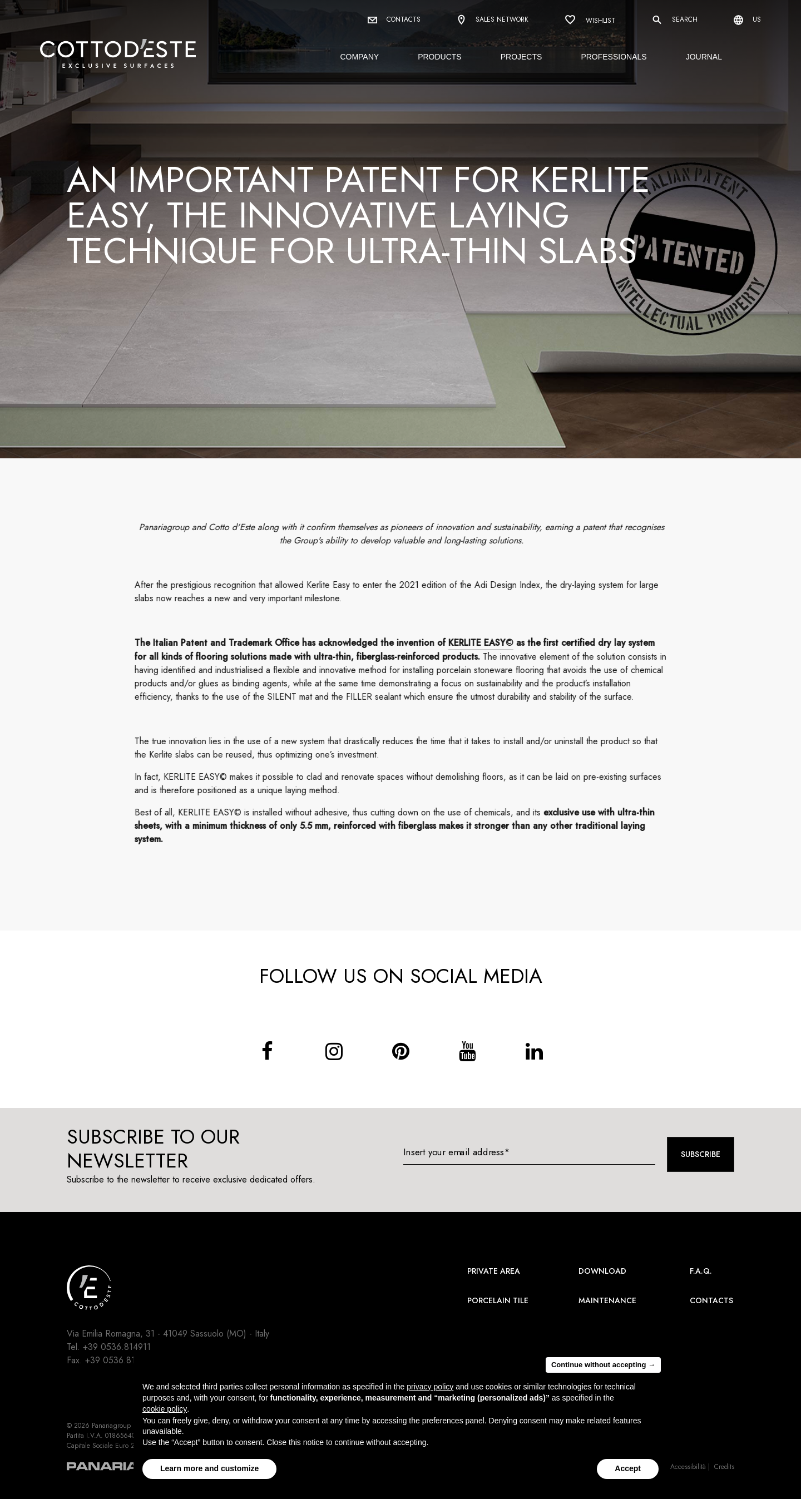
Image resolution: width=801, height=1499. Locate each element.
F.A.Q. (701, 1271)
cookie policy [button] (164, 1408)
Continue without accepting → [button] (603, 1365)
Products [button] (440, 56)
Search (674, 20)
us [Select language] (747, 19)
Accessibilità (688, 1467)
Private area (493, 1271)
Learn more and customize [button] (209, 1468)
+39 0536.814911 (117, 1346)
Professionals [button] (613, 56)
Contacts (394, 19)
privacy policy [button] (430, 1386)
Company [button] (359, 56)
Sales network (492, 20)
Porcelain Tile (497, 1300)
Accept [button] (628, 1468)
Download (602, 1271)
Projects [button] (521, 56)
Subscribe (700, 1154)
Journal (704, 56)
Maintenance (607, 1300)
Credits (724, 1467)
